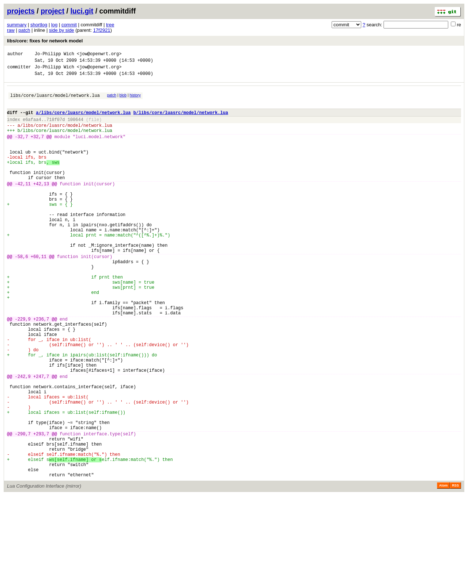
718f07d (55, 128)
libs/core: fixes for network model (45, 40)
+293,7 (41, 508)
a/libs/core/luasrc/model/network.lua (83, 120)
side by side (61, 30)
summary (16, 24)
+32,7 (37, 148)
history (134, 100)
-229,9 (23, 369)
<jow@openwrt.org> (99, 55)
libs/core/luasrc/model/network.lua (55, 101)
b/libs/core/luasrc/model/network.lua (180, 120)
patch (24, 30)
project (52, 11)
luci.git (81, 11)
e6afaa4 (32, 128)
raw (11, 30)
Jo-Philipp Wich (54, 55)
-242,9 (23, 439)
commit (69, 24)
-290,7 (23, 508)
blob (123, 100)
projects (21, 11)
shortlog (38, 24)
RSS (455, 569)
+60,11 (38, 294)
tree (110, 24)
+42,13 (41, 206)
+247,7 (41, 439)
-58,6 (21, 294)
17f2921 (101, 30)
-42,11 (23, 206)
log (54, 24)
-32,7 (21, 148)
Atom (443, 569)
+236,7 (41, 369)
